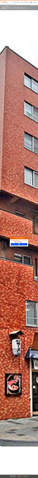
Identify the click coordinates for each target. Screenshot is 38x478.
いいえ (23, 244)
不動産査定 (31, 2)
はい (15, 244)
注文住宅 (27, 2)
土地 (25, 2)
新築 (17, 2)
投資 (34, 2)
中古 (19, 2)
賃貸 (14, 2)
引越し (36, 2)
